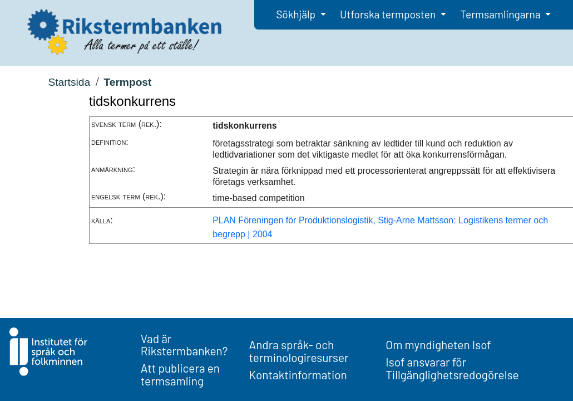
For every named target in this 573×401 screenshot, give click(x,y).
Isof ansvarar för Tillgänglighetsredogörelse (452, 368)
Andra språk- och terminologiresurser (299, 351)
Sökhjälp (297, 14)
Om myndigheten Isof (438, 344)
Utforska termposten (389, 14)
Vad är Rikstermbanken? (184, 344)
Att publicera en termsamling (180, 374)
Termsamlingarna (501, 14)
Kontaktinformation (298, 375)
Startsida (69, 82)
